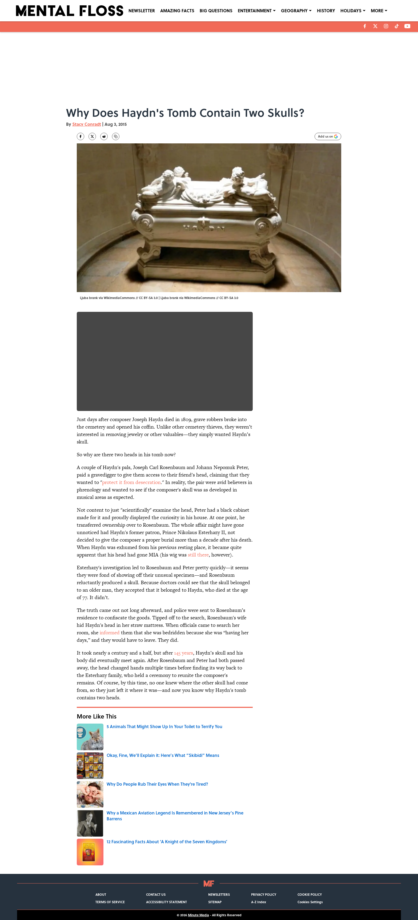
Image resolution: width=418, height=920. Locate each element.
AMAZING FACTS (177, 10)
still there (198, 554)
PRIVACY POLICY (263, 894)
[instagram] (386, 26)
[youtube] (407, 26)
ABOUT (100, 894)
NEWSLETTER (141, 10)
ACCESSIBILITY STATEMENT (166, 901)
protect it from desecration (131, 482)
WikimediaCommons (199, 297)
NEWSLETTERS (219, 894)
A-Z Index (258, 901)
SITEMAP (215, 901)
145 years (183, 652)
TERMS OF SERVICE (110, 901)
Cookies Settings (310, 901)
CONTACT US (156, 894)
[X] (375, 26)
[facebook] (365, 26)
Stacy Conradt (86, 124)
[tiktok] (397, 26)
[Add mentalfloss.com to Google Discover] (328, 136)
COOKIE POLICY (310, 894)
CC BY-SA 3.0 (228, 297)
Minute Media (198, 915)
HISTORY (326, 10)
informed (110, 632)
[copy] (115, 136)
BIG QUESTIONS (216, 10)
